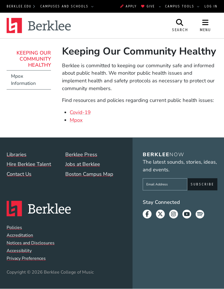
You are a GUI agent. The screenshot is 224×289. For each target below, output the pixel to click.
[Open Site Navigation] (205, 25)
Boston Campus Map (89, 174)
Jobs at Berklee (82, 164)
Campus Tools (180, 6)
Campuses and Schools (65, 6)
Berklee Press (81, 154)
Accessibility (19, 251)
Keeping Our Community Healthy (34, 59)
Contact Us (19, 174)
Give (148, 6)
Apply (128, 6)
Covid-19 (80, 112)
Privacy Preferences (26, 258)
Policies (14, 228)
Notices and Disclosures (31, 243)
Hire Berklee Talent (29, 164)
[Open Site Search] (179, 25)
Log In (210, 6)
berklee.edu (19, 6)
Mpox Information (23, 80)
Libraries (16, 154)
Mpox (76, 120)
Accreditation (20, 235)
